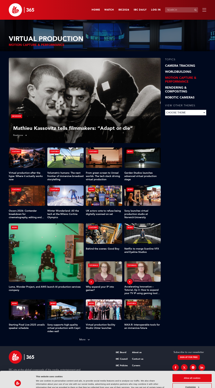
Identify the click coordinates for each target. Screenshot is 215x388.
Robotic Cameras (180, 97)
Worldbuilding (178, 72)
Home (96, 9)
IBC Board (121, 352)
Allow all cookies (192, 362)
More (82, 339)
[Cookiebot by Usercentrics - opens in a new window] (18, 383)
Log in (156, 9)
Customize (192, 371)
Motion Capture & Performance (180, 80)
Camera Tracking (180, 66)
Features (16, 152)
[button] (203, 10)
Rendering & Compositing (176, 90)
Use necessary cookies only (192, 380)
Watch (109, 9)
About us (137, 352)
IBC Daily (140, 9)
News (14, 227)
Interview (16, 116)
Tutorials (93, 265)
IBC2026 (123, 9)
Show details (42, 382)
